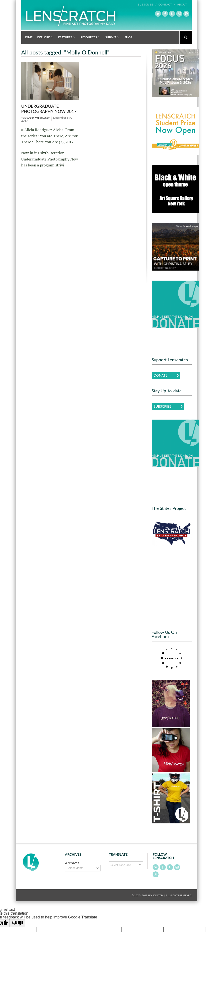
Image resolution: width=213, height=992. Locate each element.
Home (28, 37)
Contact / (167, 4)
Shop (128, 37)
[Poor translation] (17, 923)
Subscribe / (147, 4)
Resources (89, 37)
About (182, 4)
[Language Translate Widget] (126, 864)
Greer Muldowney (38, 117)
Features (65, 37)
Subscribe (162, 406)
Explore (44, 37)
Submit (111, 37)
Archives (72, 862)
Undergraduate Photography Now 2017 (49, 108)
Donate (160, 375)
